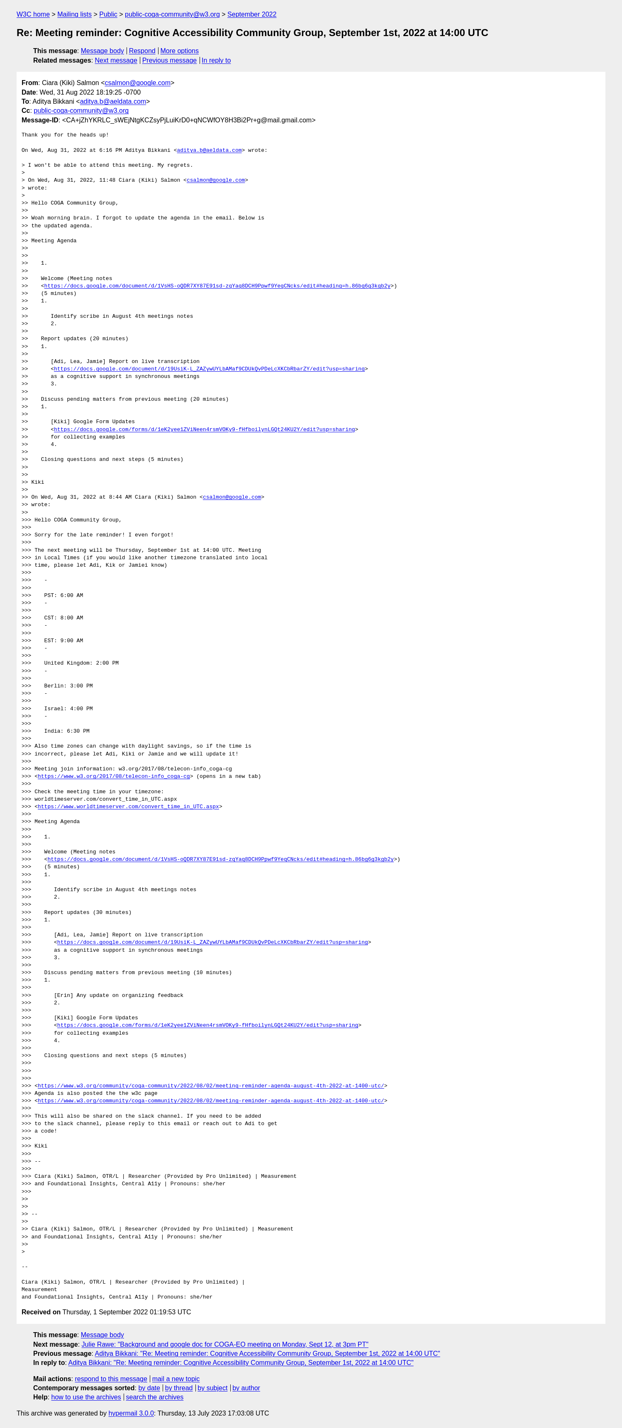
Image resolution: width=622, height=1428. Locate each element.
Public (108, 14)
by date (149, 1387)
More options (180, 50)
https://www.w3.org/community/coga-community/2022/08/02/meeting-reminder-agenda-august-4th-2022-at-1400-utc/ (211, 1086)
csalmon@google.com (138, 82)
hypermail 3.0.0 (131, 1413)
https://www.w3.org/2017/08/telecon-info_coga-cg (114, 776)
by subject (212, 1387)
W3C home (33, 14)
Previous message (169, 60)
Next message (116, 60)
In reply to (216, 60)
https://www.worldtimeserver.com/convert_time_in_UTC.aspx (128, 807)
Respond (142, 50)
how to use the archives (86, 1397)
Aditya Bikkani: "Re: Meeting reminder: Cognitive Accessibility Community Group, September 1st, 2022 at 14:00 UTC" (267, 1353)
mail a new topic (176, 1378)
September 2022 (251, 14)
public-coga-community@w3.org (172, 14)
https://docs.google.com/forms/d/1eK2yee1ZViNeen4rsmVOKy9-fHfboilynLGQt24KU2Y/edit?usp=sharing (204, 430)
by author (246, 1387)
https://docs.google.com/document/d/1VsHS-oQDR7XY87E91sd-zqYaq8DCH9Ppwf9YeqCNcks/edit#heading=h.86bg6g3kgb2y (217, 286)
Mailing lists (74, 14)
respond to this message (111, 1378)
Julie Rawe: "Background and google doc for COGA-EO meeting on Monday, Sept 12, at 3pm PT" (225, 1344)
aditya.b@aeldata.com (113, 101)
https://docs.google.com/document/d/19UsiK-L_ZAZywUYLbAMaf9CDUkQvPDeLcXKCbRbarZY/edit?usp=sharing (209, 369)
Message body (102, 50)
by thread (179, 1387)
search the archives (155, 1397)
